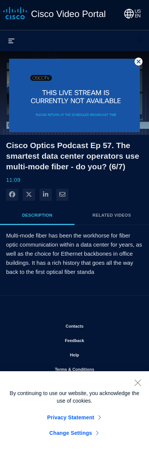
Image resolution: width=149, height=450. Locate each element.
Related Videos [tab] (111, 215)
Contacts (96, 324)
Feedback (96, 339)
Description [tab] (37, 215)
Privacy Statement (70, 420)
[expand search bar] (140, 36)
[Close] (137, 385)
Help (96, 353)
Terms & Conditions (96, 368)
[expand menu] (11, 40)
